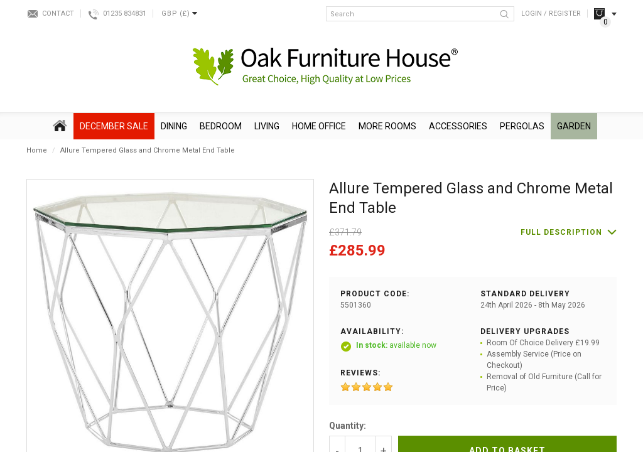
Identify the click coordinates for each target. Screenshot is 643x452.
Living (266, 126)
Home (36, 150)
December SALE (114, 126)
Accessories (458, 126)
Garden (574, 126)
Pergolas (522, 126)
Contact (58, 13)
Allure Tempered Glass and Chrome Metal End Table (147, 150)
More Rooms (387, 126)
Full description (561, 232)
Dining (174, 126)
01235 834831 (124, 13)
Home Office (319, 126)
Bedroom (221, 126)
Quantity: (347, 426)
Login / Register (551, 13)
